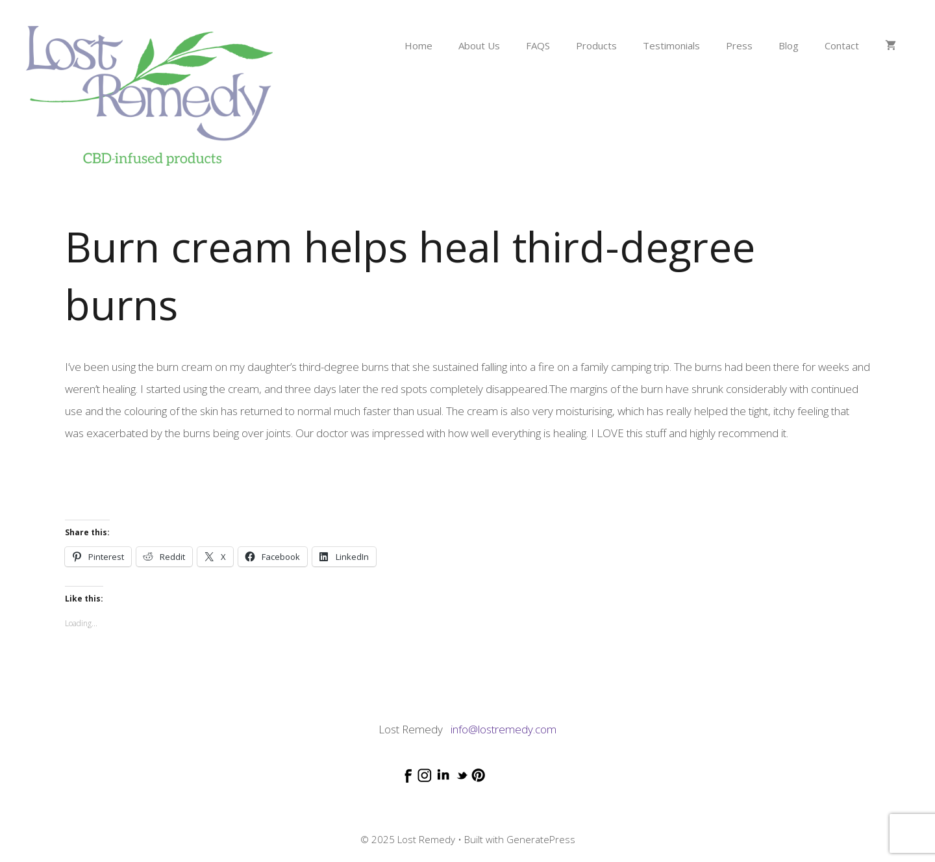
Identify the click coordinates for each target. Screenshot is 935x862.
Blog (789, 45)
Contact (842, 45)
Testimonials (671, 45)
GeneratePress (540, 839)
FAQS (538, 45)
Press (739, 45)
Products (596, 45)
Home (418, 45)
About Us (479, 45)
